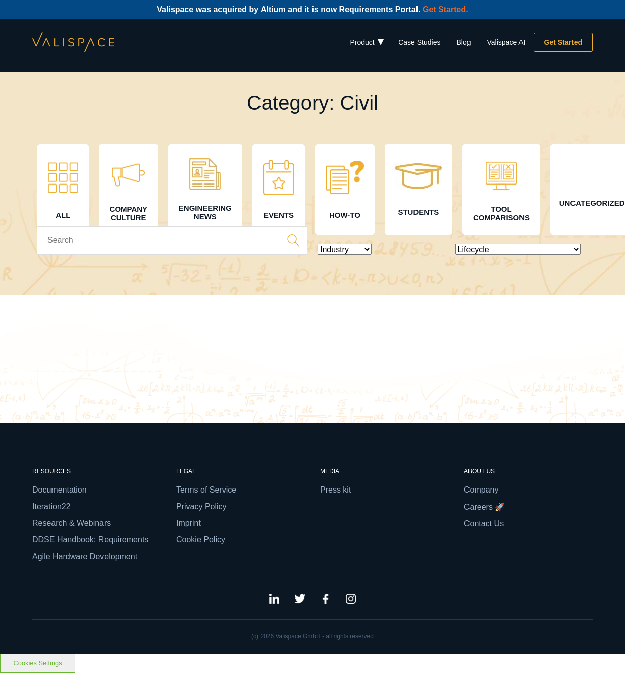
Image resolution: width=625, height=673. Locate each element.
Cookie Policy (200, 539)
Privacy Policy (201, 506)
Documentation (59, 489)
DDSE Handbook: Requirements (90, 539)
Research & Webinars (71, 523)
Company (481, 489)
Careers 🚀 (484, 507)
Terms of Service (206, 489)
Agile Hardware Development (84, 556)
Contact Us (484, 523)
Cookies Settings (38, 663)
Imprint (188, 523)
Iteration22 (51, 506)
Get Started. (445, 9)
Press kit (335, 489)
